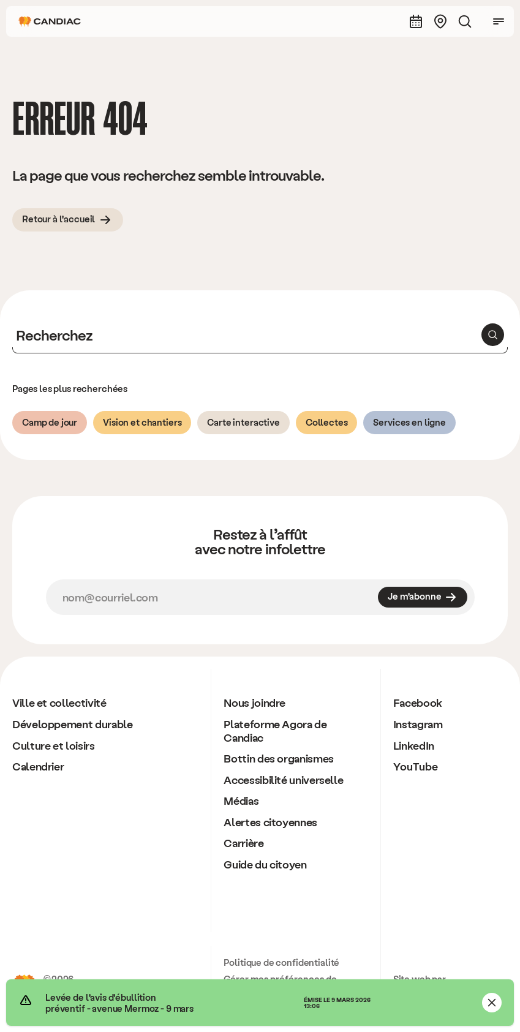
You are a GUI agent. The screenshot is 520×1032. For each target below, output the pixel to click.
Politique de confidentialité (281, 962)
